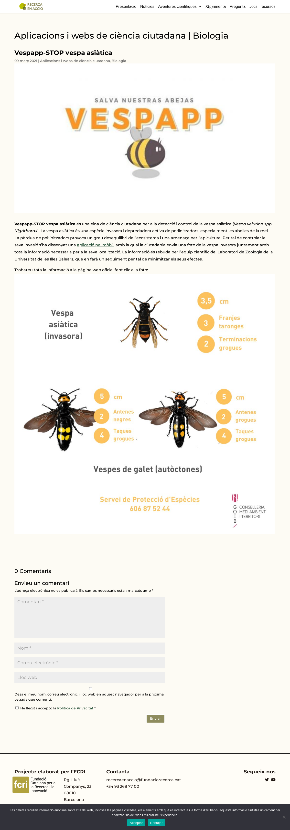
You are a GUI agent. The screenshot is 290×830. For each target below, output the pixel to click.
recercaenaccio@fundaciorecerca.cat (143, 780)
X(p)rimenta (215, 6)
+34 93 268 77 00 (122, 786)
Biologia (119, 61)
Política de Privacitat (75, 708)
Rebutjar (156, 823)
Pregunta (238, 6)
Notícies (147, 6)
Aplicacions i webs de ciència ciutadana (75, 61)
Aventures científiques (177, 6)
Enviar (155, 718)
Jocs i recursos (262, 6)
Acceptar (136, 823)
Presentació (126, 6)
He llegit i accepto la (55, 708)
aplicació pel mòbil (95, 245)
